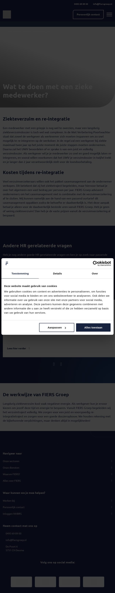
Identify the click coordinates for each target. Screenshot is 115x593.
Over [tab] (95, 273)
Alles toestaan (93, 327)
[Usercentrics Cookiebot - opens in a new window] (95, 263)
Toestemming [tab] (20, 273)
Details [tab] (57, 273)
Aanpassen (57, 327)
